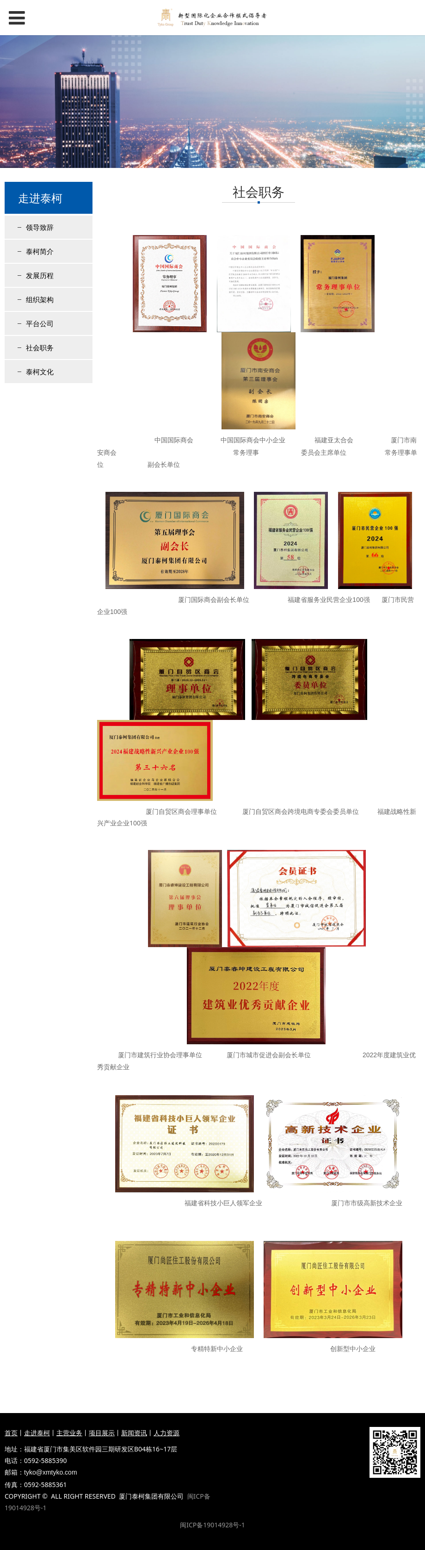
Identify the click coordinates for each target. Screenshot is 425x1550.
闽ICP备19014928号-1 (212, 1524)
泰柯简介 (40, 251)
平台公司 (40, 323)
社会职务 (40, 347)
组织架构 (40, 299)
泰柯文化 (40, 371)
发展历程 (40, 275)
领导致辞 (40, 227)
